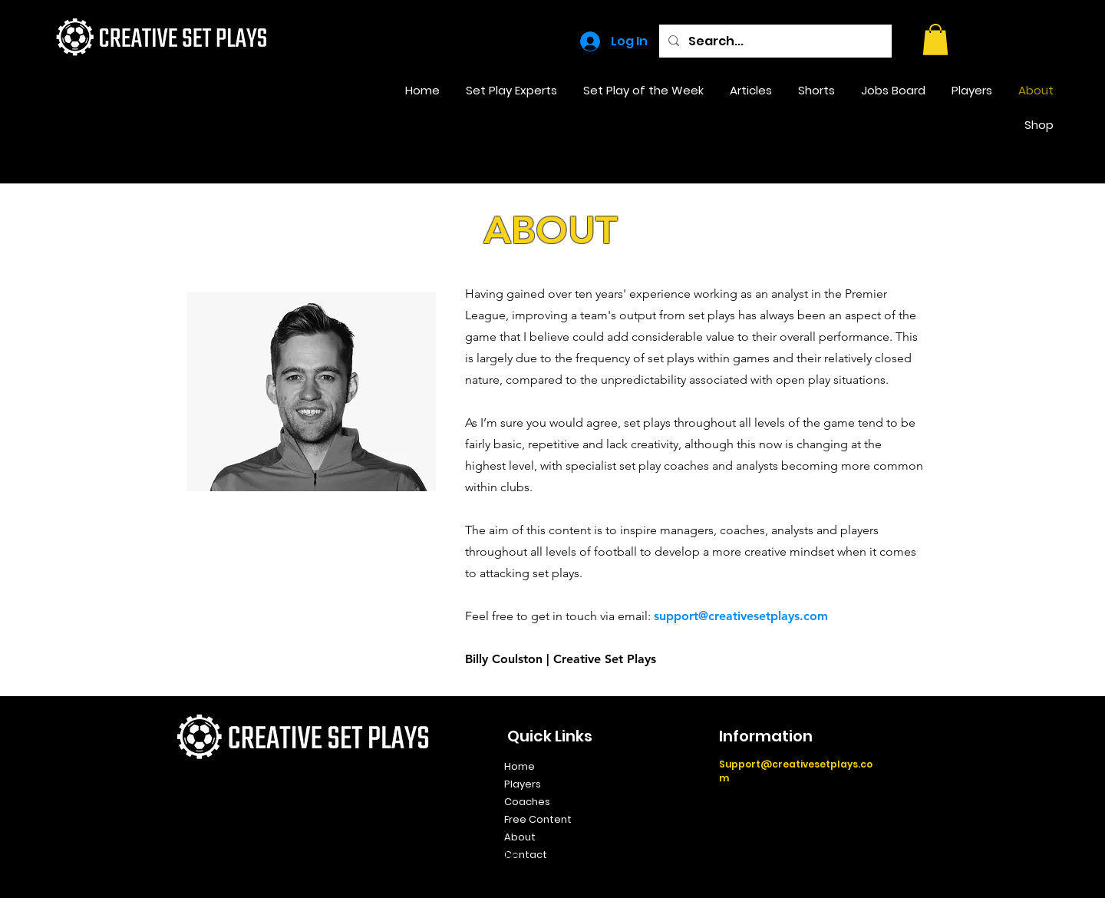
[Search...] (773, 41)
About (520, 837)
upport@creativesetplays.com (743, 616)
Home (519, 766)
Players (522, 784)
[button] (935, 39)
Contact (525, 854)
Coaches (527, 801)
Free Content (538, 819)
